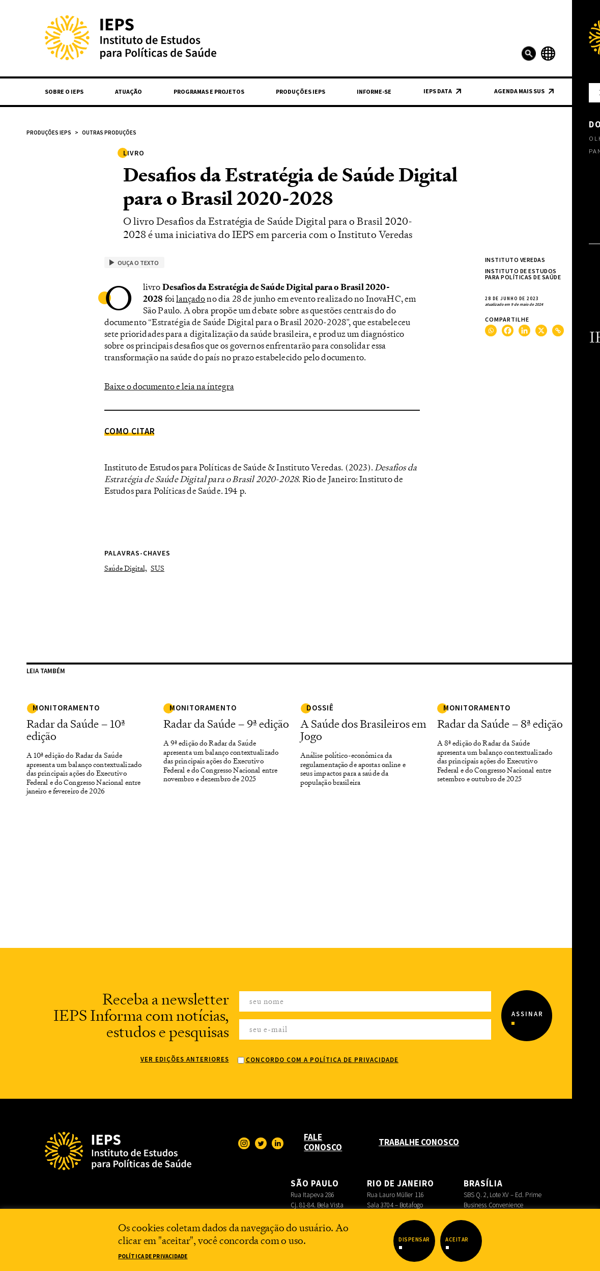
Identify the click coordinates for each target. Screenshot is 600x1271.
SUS (157, 568)
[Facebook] (507, 330)
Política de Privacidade (153, 1256)
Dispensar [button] (414, 1239)
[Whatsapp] (491, 330)
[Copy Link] (558, 330)
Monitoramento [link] (66, 707)
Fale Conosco (323, 1142)
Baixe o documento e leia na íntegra (169, 386)
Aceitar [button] (457, 1239)
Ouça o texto (134, 263)
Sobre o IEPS (64, 91)
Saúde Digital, (125, 568)
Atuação (128, 91)
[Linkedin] (524, 330)
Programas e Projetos (209, 91)
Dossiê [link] (320, 707)
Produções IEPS (300, 91)
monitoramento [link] (476, 707)
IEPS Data (437, 91)
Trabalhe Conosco (419, 1142)
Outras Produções (109, 132)
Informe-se (374, 91)
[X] (541, 330)
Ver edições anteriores (184, 1059)
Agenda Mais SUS (519, 91)
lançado (190, 298)
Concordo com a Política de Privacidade (322, 1059)
